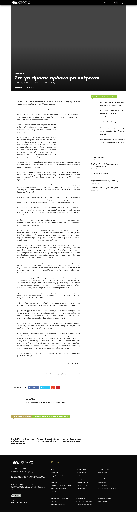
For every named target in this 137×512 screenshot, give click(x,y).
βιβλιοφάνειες (20, 73)
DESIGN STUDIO (19, 502)
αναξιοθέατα (55, 495)
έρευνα (78, 492)
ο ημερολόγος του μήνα (84, 501)
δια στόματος (80, 479)
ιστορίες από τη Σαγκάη (84, 504)
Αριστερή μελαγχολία (99, 174)
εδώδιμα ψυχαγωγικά (83, 485)
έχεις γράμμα (80, 498)
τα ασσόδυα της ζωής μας (59, 498)
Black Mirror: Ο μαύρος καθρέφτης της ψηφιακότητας (22, 441)
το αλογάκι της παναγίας (59, 489)
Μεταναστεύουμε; (98, 157)
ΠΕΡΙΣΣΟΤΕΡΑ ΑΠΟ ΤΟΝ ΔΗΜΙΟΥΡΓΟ (51, 416)
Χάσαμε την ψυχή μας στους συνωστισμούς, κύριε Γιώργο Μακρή (112, 131)
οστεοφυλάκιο (102, 485)
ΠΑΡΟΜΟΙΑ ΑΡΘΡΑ (22, 416)
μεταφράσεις (102, 482)
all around (54, 473)
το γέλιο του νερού (82, 476)
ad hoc (53, 469)
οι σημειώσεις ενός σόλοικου (107, 489)
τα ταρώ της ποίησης (105, 492)
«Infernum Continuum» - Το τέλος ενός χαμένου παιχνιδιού (111, 114)
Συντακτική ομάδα (18, 469)
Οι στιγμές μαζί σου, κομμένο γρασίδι (105, 188)
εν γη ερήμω (80, 489)
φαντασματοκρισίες (104, 498)
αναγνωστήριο (56, 482)
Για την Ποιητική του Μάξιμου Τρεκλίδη (72, 440)
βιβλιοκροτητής (81, 469)
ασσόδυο (18, 87)
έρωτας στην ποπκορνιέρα (85, 495)
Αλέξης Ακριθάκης (108, 122)
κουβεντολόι (102, 479)
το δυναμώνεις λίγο (82, 482)
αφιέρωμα (54, 501)
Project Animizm (56, 479)
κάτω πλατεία (102, 476)
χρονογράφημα (103, 501)
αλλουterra (54, 492)
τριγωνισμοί (102, 495)
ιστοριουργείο (102, 473)
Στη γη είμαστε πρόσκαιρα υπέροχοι (105, 181)
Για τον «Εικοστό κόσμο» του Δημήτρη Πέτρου (48, 440)
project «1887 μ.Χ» (57, 476)
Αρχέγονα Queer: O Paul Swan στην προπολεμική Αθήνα (104, 165)
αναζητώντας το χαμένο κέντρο (61, 485)
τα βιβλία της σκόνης (58, 504)
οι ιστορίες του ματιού (105, 469)
